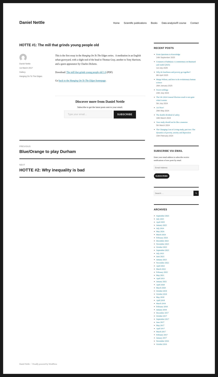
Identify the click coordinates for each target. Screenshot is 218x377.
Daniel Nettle (32, 22)
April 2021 (160, 278)
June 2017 (160, 322)
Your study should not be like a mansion (172, 122)
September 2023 (162, 250)
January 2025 (161, 225)
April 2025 (160, 222)
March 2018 (161, 303)
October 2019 (161, 291)
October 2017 (161, 316)
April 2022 (160, 266)
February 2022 (162, 272)
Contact (194, 23)
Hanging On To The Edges (30, 76)
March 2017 (161, 331)
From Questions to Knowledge (168, 54)
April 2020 (160, 285)
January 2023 (161, 259)
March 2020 (161, 288)
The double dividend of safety (168, 115)
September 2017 (162, 319)
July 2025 (160, 219)
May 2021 (160, 275)
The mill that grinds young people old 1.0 (86, 72)
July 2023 (160, 253)
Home (116, 23)
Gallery (22, 72)
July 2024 (160, 228)
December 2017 (162, 313)
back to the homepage (82, 80)
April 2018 (160, 300)
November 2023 (162, 244)
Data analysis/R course (174, 23)
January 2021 (161, 281)
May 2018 (160, 297)
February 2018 (162, 306)
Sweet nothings (162, 90)
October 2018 (161, 294)
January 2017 (161, 338)
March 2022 (161, 269)
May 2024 (160, 231)
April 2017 (160, 328)
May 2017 (160, 325)
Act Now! (160, 107)
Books (154, 23)
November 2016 (162, 341)
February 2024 (162, 238)
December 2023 (162, 241)
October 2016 (161, 344)
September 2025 (162, 216)
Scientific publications (135, 23)
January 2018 (161, 310)
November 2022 (162, 263)
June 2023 (160, 256)
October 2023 (161, 247)
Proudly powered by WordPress (44, 364)
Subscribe (124, 114)
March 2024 (161, 234)
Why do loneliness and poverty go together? (173, 72)
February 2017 (162, 335)
